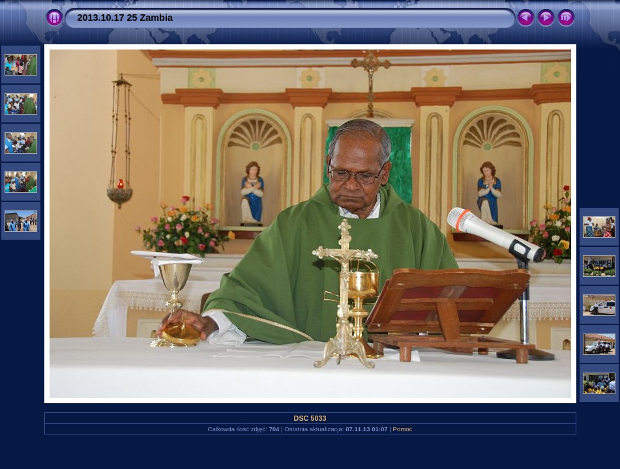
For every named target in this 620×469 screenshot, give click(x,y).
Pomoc (403, 429)
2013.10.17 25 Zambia (125, 17)
